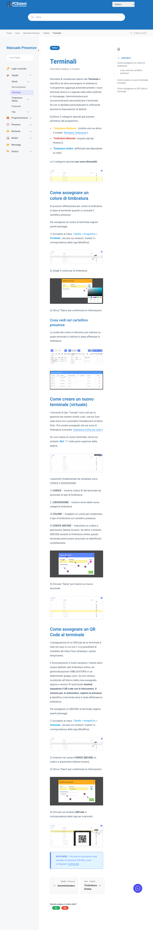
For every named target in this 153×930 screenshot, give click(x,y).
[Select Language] (123, 4)
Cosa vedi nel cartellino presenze (131, 72)
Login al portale (16, 68)
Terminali (16, 92)
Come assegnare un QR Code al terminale (132, 90)
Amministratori (19, 87)
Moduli (12, 138)
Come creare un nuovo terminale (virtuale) (132, 81)
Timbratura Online (17, 99)
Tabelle (12, 75)
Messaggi (14, 144)
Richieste (13, 131)
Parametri (16, 106)
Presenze (13, 124)
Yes (56, 908)
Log (13, 112)
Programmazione (17, 117)
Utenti (14, 81)
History (12, 151)
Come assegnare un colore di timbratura (131, 64)
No (65, 908)
